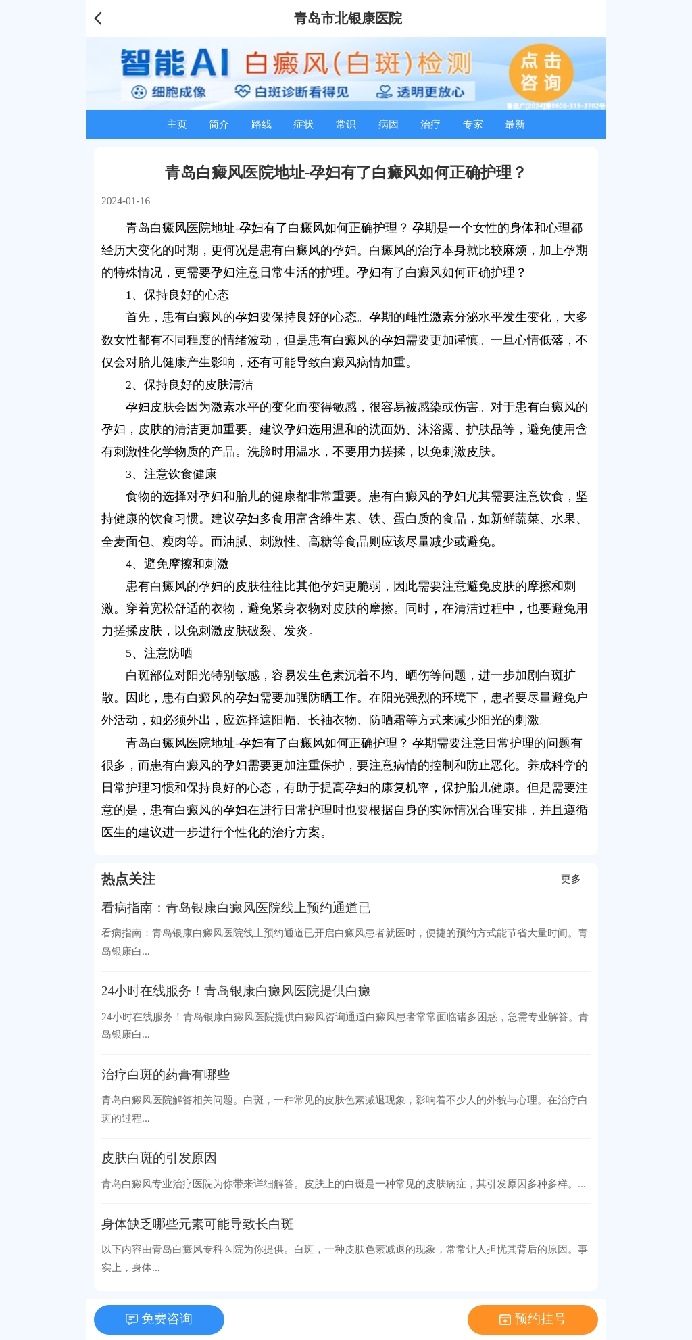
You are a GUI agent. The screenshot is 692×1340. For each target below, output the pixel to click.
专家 (473, 124)
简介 (219, 124)
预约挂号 (540, 1319)
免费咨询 (167, 1319)
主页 (177, 124)
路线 (261, 124)
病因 (388, 124)
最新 (515, 124)
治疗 (430, 124)
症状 (303, 124)
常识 (346, 124)
